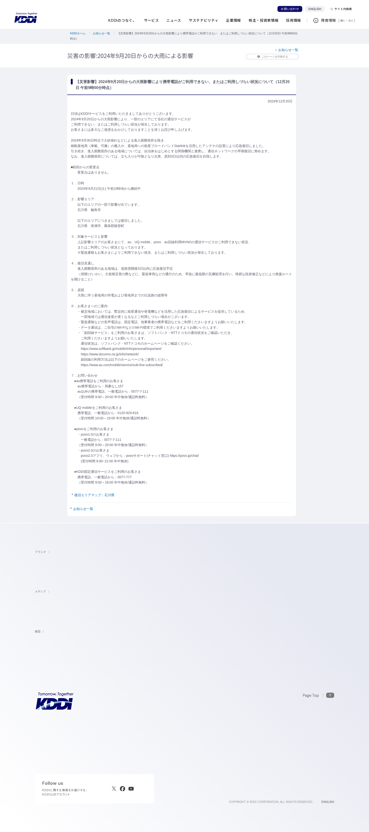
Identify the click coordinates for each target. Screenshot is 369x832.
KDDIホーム (78, 33)
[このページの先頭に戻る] (318, 695)
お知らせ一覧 (101, 33)
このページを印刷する (272, 56)
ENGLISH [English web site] (327, 802)
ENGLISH (314, 9)
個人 (342, 20)
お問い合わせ (290, 9)
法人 (351, 20)
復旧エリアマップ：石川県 (94, 495)
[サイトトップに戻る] (26, 17)
